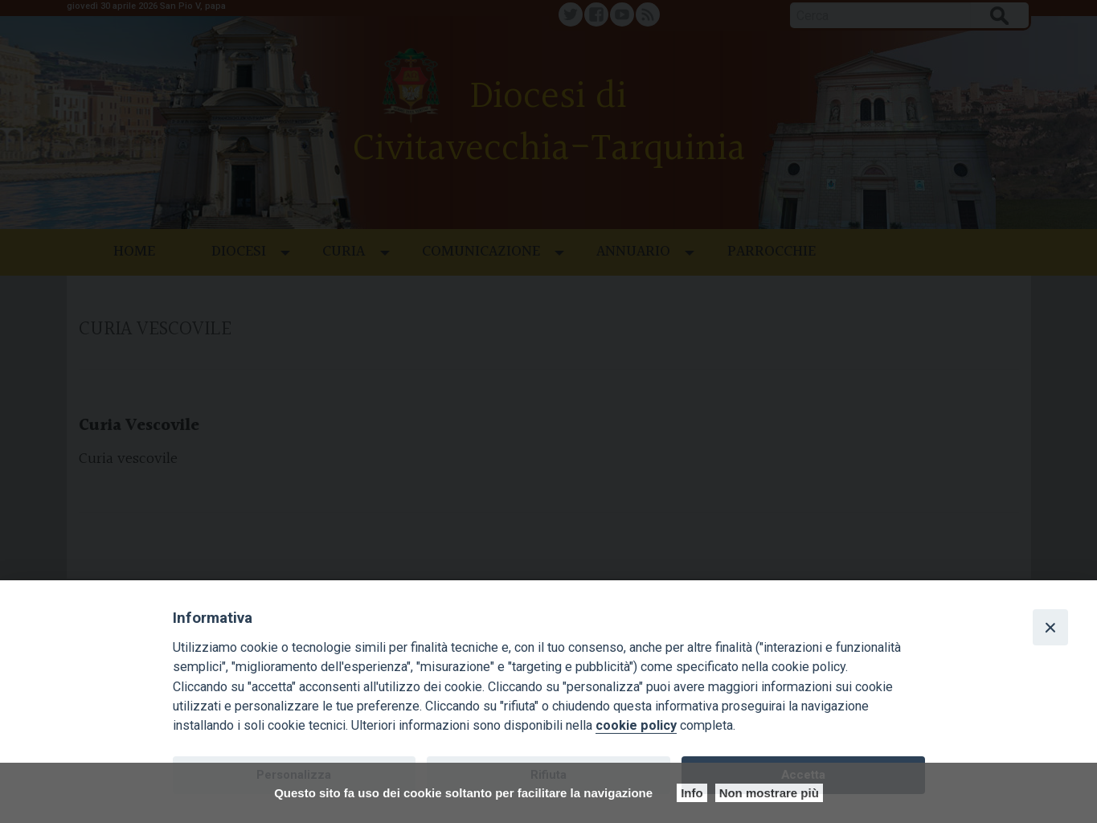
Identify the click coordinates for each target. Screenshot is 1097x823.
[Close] (1050, 627)
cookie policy (636, 725)
